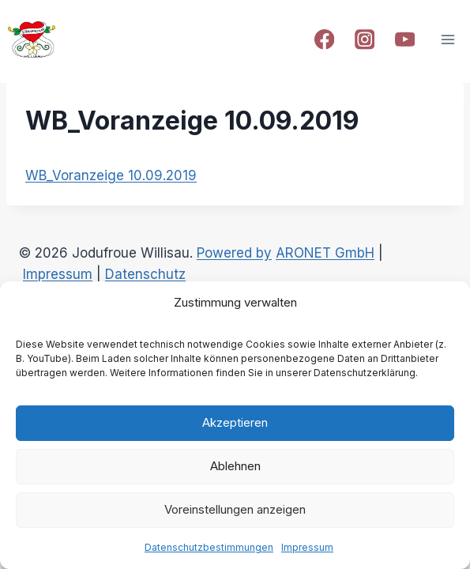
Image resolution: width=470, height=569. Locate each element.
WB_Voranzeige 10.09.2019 (111, 175)
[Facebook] (324, 40)
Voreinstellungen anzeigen (235, 509)
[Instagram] (364, 40)
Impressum (307, 547)
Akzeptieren (235, 422)
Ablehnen (235, 465)
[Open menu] (447, 39)
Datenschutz (145, 274)
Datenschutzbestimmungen (209, 547)
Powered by (234, 253)
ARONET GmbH (325, 253)
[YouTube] (405, 40)
